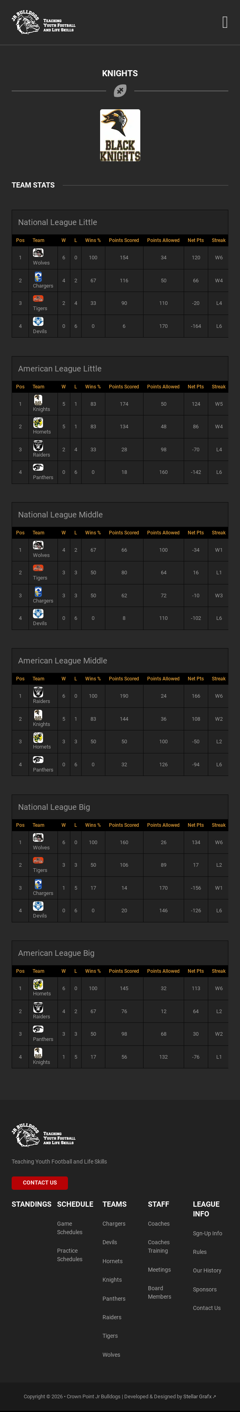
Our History (207, 1271)
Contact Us (40, 1182)
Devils (110, 1242)
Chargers (114, 1223)
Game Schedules (69, 1228)
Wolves (111, 1355)
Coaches (159, 1223)
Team (38, 240)
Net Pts (196, 240)
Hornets (113, 1261)
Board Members (159, 1293)
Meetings (159, 1270)
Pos (20, 240)
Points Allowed (163, 240)
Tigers (110, 1337)
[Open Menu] (225, 22)
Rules (200, 1252)
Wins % (93, 240)
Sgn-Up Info (207, 1233)
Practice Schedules (69, 1255)
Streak (219, 240)
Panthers (114, 1299)
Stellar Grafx (197, 1398)
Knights (112, 1280)
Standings (31, 1204)
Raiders (112, 1318)
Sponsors (205, 1290)
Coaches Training (159, 1247)
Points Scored (124, 240)
